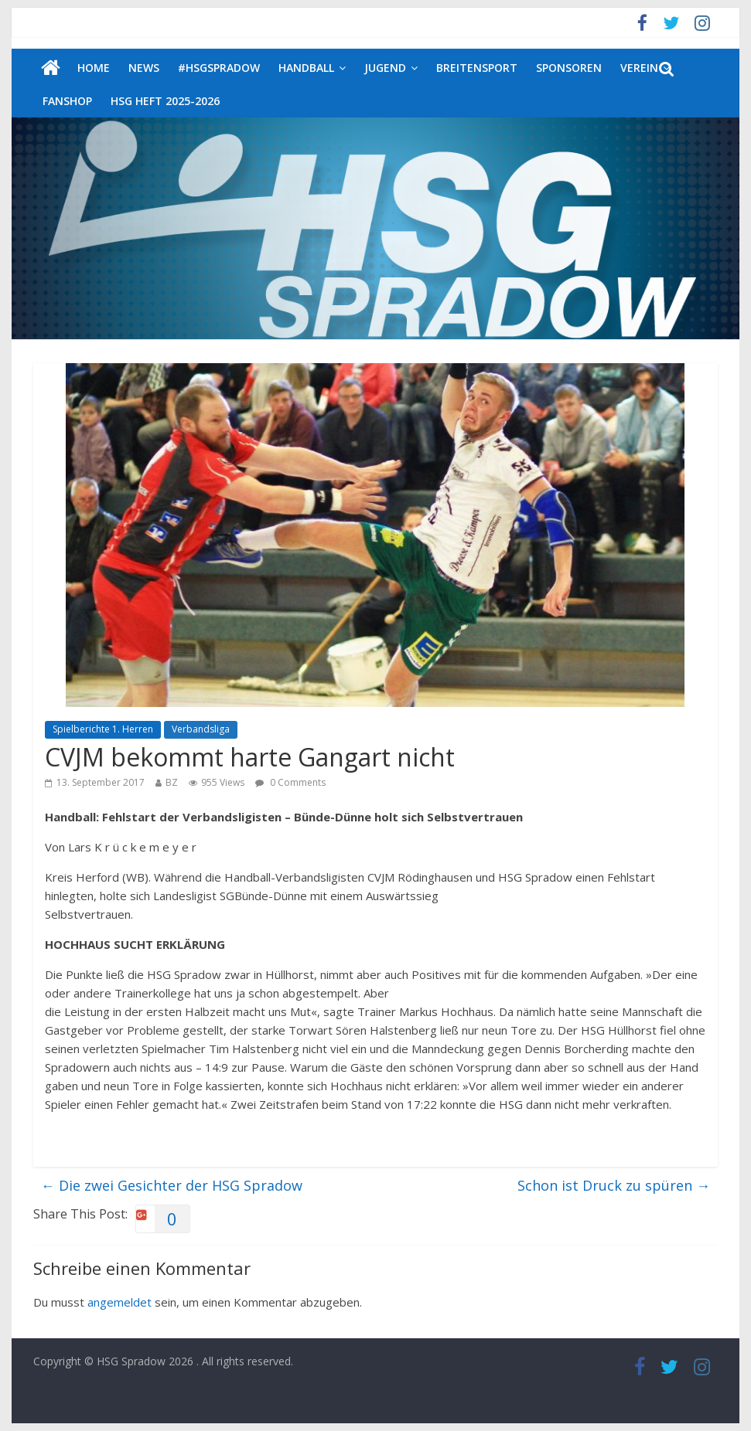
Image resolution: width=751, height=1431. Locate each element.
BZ (172, 782)
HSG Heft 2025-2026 (165, 100)
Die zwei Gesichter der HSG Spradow (171, 1185)
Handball (306, 67)
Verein (639, 67)
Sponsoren (569, 67)
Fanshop (67, 100)
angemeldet (119, 1302)
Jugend (385, 67)
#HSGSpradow (219, 67)
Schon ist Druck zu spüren (613, 1185)
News (143, 67)
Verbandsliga (201, 729)
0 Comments (290, 782)
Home (93, 67)
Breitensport (476, 67)
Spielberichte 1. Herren (103, 729)
